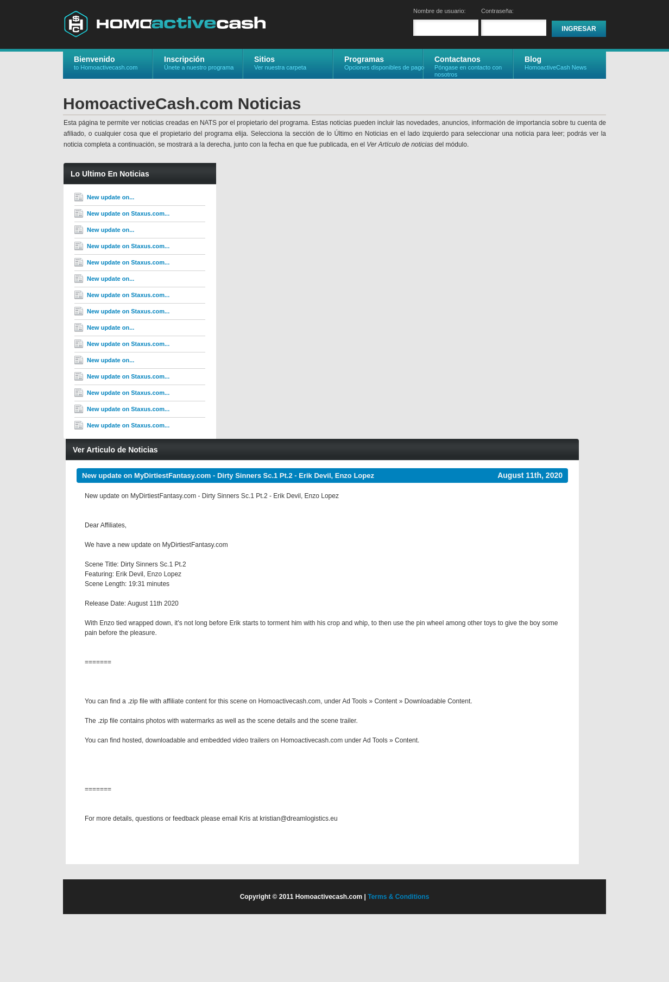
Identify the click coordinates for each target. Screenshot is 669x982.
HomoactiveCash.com (165, 23)
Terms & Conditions (398, 897)
